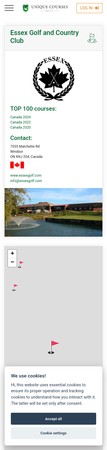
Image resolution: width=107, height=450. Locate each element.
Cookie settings (54, 433)
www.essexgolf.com (25, 175)
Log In (89, 8)
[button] (21, 264)
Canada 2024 (20, 117)
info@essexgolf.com (26, 181)
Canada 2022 (20, 122)
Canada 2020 (20, 127)
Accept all (53, 419)
